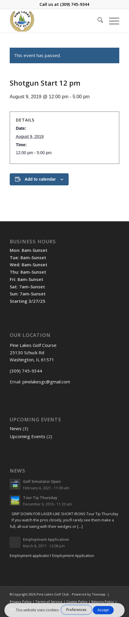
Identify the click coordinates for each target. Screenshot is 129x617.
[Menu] (111, 21)
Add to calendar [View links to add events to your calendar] (40, 179)
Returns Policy (102, 601)
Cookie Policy (76, 601)
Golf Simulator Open (42, 481)
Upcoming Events (27, 436)
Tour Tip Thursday (40, 497)
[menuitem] (97, 21)
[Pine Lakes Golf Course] (53, 21)
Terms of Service (48, 601)
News (16, 428)
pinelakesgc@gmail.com (46, 382)
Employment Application (46, 539)
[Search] (97, 21)
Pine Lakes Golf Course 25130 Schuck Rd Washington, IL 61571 (33, 352)
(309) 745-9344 (74, 4)
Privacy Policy (21, 601)
